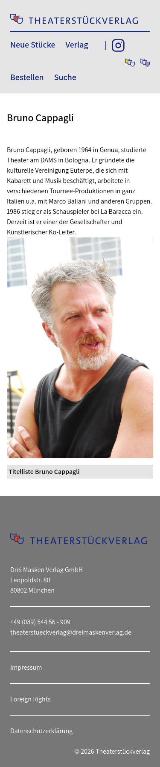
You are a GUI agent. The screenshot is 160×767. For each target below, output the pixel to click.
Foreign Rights (30, 699)
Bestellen (27, 77)
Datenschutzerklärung (41, 730)
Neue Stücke (32, 44)
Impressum (26, 667)
